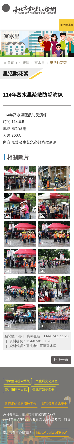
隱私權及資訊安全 (54, 403)
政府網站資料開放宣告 (20, 403)
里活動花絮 (66, 24)
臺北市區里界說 (16, 389)
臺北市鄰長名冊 (43, 389)
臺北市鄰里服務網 (37, 9)
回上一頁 (61, 360)
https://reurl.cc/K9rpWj (51, 432)
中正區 (24, 63)
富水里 (11, 36)
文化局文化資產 (47, 381)
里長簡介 (22, 24)
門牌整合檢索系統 (17, 381)
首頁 (10, 63)
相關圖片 (18, 157)
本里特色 (52, 24)
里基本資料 (37, 24)
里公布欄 (7, 24)
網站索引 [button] (6, 8)
